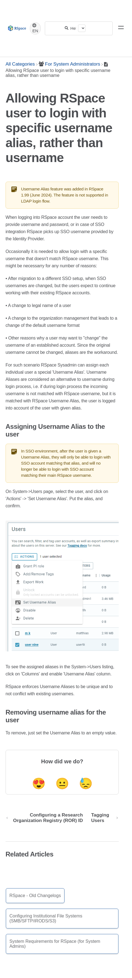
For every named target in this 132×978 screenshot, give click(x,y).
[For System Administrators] (69, 64)
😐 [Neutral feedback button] (62, 783)
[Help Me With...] (73, 28)
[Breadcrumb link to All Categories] (20, 64)
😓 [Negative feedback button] (86, 783)
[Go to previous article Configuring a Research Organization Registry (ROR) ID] (46, 818)
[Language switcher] (35, 28)
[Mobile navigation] (121, 28)
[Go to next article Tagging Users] (103, 818)
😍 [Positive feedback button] (39, 783)
